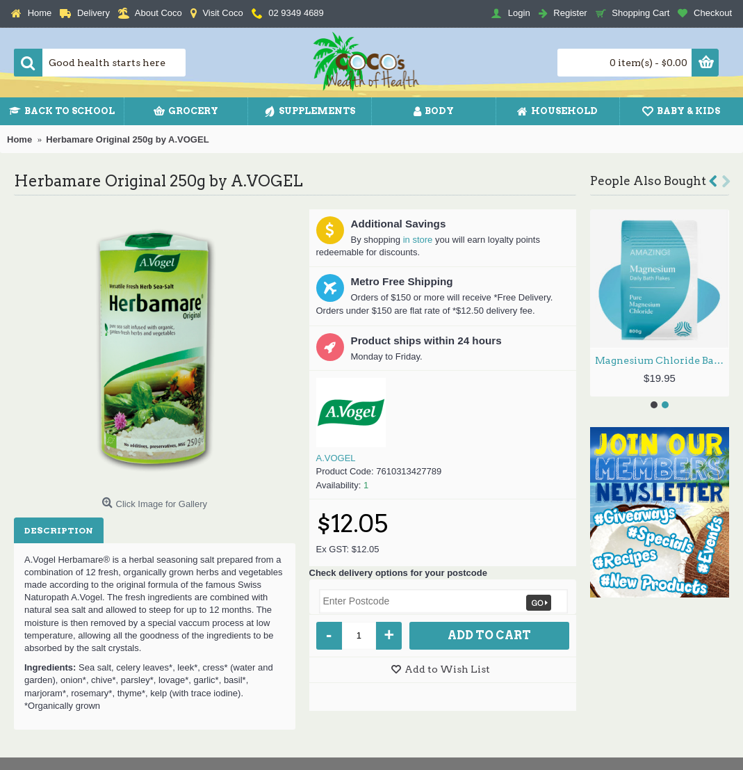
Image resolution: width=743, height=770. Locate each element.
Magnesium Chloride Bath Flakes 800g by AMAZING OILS (662, 360)
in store (418, 239)
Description (58, 530)
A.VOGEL (336, 458)
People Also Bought (648, 181)
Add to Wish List (447, 669)
